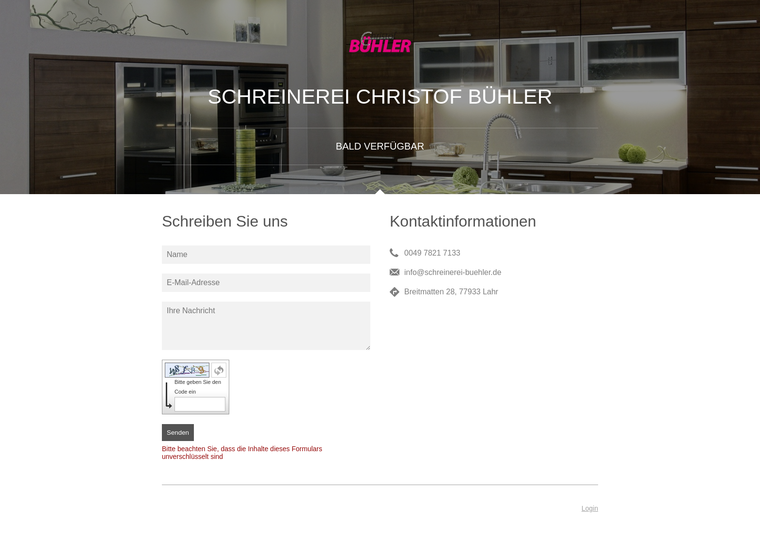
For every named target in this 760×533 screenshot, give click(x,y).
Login (590, 508)
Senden (178, 432)
